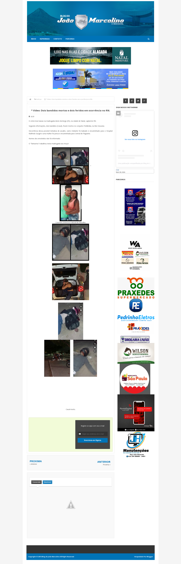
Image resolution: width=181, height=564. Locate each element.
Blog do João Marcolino (51, 557)
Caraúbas (119, 174)
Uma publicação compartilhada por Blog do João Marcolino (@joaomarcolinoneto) (147, 163)
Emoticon (47, 482)
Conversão (36, 482)
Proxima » (106, 465)
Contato (57, 39)
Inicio (33, 39)
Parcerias (70, 39)
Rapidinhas (45, 39)
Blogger (150, 557)
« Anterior (33, 464)
